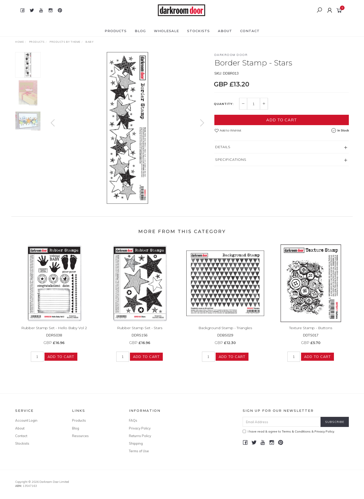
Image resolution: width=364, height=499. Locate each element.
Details (223, 147)
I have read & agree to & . (289, 431)
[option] (127, 128)
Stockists (198, 31)
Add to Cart (281, 119)
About (225, 31)
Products (116, 31)
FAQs (133, 420)
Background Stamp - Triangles (225, 331)
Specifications (230, 159)
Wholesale (166, 31)
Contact (250, 31)
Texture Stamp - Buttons (310, 331)
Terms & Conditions (296, 431)
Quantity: (224, 103)
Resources (80, 436)
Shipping (136, 443)
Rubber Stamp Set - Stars (139, 331)
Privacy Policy (140, 428)
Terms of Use (139, 451)
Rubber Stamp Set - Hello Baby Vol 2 (54, 331)
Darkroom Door (231, 55)
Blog (140, 31)
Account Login (26, 420)
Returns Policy (140, 436)
